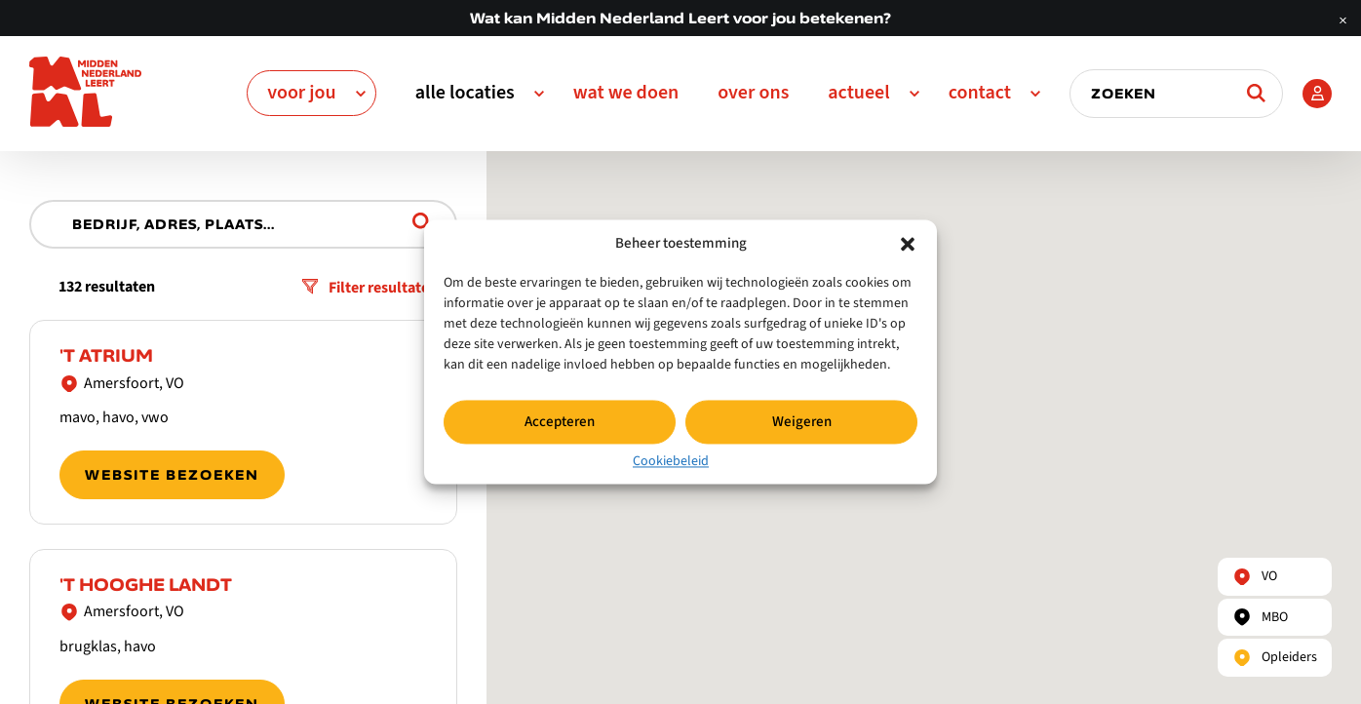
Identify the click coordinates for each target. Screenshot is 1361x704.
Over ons (753, 92)
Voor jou (301, 92)
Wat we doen (626, 92)
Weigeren (802, 421)
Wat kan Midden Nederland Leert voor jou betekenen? (680, 18)
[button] (907, 244)
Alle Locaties (465, 92)
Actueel (858, 92)
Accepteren (560, 421)
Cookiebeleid (671, 461)
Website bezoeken (172, 475)
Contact (980, 92)
